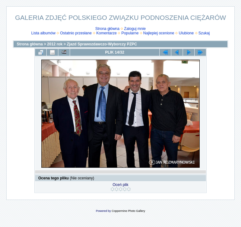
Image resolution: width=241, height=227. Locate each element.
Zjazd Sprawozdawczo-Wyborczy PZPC (102, 44)
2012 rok (54, 44)
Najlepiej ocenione (158, 33)
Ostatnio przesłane (76, 33)
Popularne (130, 33)
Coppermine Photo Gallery (128, 210)
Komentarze (106, 33)
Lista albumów (43, 33)
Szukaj (204, 33)
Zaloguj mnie (135, 28)
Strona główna (107, 28)
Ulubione (186, 33)
